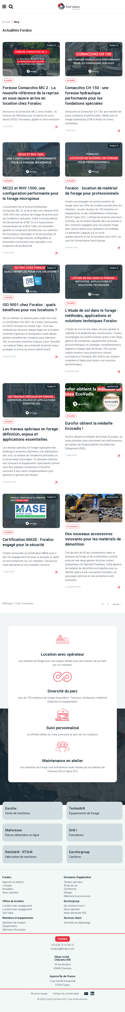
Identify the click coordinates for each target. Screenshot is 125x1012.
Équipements (9, 926)
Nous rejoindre (10, 893)
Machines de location (14, 923)
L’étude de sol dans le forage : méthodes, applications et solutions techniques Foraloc (91, 315)
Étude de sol (70, 886)
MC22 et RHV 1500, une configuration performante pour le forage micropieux (31, 193)
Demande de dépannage (77, 923)
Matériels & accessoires (77, 896)
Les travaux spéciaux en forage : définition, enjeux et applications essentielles (31, 434)
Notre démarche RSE (75, 913)
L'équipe (7, 886)
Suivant (116, 604)
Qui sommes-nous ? (75, 906)
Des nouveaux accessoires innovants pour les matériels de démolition (93, 539)
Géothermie (70, 889)
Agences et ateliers (13, 882)
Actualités (7, 889)
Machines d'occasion (13, 930)
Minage (68, 893)
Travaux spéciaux (73, 882)
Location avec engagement (17, 909)
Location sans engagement (17, 906)
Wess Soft (61, 999)
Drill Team (7, 913)
